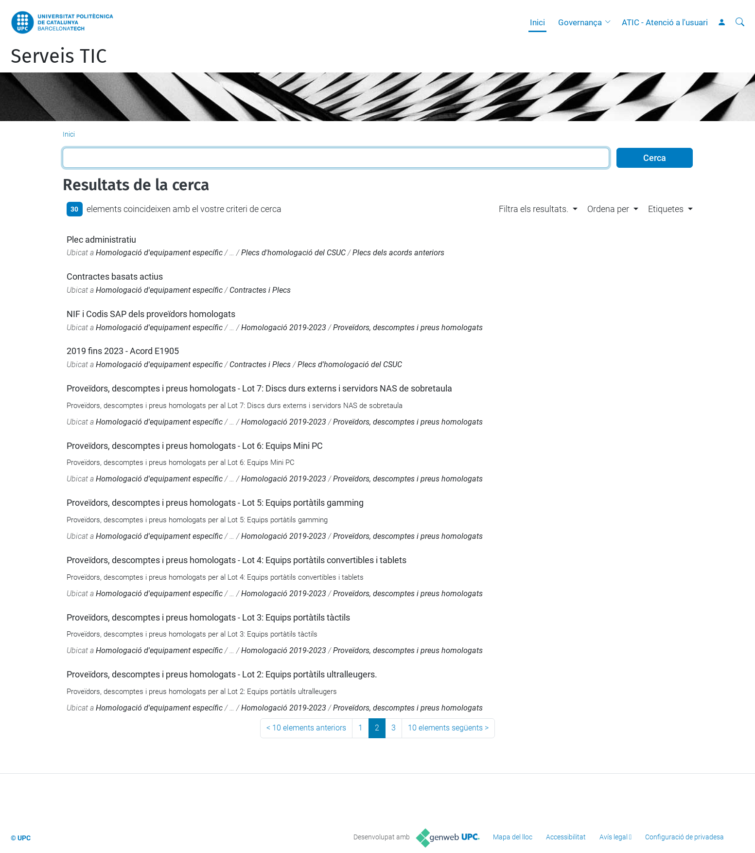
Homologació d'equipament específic (159, 252)
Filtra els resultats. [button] (533, 209)
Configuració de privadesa (684, 837)
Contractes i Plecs (260, 290)
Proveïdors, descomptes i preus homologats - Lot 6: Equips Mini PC (195, 446)
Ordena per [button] (608, 209)
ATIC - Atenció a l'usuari (665, 22)
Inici (537, 22)
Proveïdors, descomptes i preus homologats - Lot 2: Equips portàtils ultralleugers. (222, 674)
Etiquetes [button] (666, 209)
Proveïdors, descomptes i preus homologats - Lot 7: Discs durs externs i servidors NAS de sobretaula (259, 388)
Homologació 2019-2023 (283, 327)
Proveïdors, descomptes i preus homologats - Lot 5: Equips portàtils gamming (215, 503)
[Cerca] (740, 22)
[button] (610, 22)
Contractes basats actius (115, 276)
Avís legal (613, 837)
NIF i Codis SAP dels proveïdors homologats (151, 314)
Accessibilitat (566, 837)
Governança (580, 22)
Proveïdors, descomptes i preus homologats (408, 327)
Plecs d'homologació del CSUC (293, 252)
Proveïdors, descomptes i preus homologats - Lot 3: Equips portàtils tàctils (208, 617)
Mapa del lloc (512, 837)
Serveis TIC (58, 56)
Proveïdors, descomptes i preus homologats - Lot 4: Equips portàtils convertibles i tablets (236, 560)
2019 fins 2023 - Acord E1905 (123, 351)
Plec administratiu (101, 239)
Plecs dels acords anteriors (398, 252)
